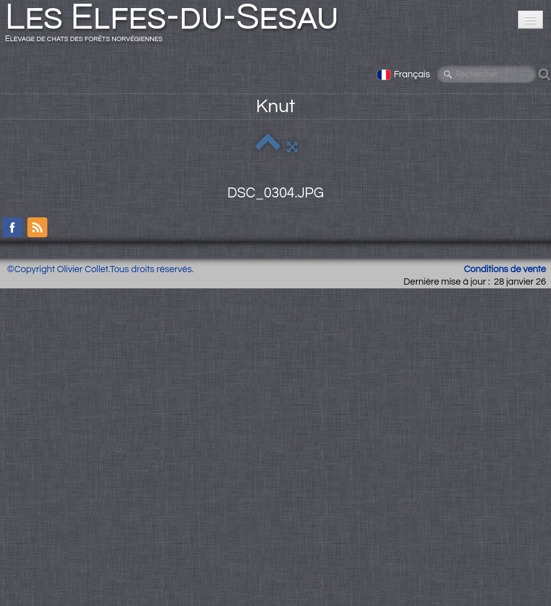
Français (404, 74)
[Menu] (530, 20)
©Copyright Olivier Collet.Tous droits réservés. (100, 269)
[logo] (176, 26)
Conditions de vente (505, 269)
